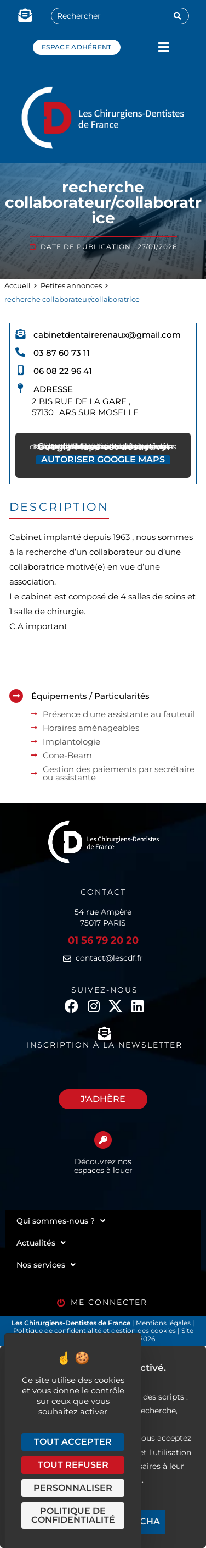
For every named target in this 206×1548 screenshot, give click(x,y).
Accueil (17, 285)
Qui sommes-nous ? (60, 1220)
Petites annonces (71, 285)
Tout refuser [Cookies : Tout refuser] (73, 1464)
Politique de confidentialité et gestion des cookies (94, 1330)
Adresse (53, 389)
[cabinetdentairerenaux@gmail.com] (20, 334)
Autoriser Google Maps (103, 459)
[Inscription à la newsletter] (104, 1033)
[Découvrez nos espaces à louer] (103, 1140)
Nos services (46, 1264)
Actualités (41, 1242)
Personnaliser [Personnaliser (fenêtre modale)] (72, 1488)
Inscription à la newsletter (104, 1045)
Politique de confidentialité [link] (73, 1515)
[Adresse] (20, 388)
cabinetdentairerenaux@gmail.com (107, 334)
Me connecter (109, 1302)
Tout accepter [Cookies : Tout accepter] (73, 1441)
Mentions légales (164, 1323)
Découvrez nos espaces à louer (103, 1166)
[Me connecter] (61, 1303)
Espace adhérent (77, 47)
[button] (163, 47)
